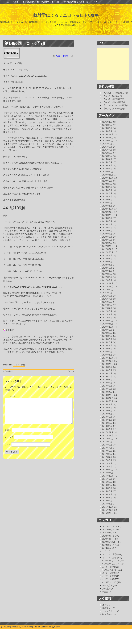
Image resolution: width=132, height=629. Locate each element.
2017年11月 (107, 435)
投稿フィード (108, 608)
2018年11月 (107, 398)
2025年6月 (107, 153)
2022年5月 (107, 268)
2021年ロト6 (108, 530)
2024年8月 (107, 184)
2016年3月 (107, 497)
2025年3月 (107, 162)
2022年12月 (107, 246)
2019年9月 (107, 367)
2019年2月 (107, 389)
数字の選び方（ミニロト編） (77, 2)
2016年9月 (107, 479)
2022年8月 (107, 258)
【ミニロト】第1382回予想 (115, 105)
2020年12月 (107, 321)
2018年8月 (107, 407)
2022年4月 (107, 271)
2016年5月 (107, 491)
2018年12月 (107, 395)
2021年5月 (107, 305)
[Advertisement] (114, 64)
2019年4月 (107, 383)
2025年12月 (107, 134)
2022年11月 (107, 249)
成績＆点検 (107, 585)
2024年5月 (107, 193)
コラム (105, 551)
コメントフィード (110, 611)
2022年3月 (107, 274)
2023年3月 (107, 237)
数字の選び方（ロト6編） (49, 2)
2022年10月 (107, 252)
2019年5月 (107, 380)
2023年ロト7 (110, 582)
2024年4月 (107, 196)
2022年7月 (107, 262)
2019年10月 (107, 364)
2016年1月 (107, 504)
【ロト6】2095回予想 (113, 96)
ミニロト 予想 (109, 554)
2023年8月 (107, 221)
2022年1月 (107, 280)
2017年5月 (107, 454)
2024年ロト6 (108, 545)
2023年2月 (107, 240)
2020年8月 (107, 333)
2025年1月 (107, 168)
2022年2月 (107, 277)
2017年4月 (107, 457)
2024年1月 (107, 206)
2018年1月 (107, 429)
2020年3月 (107, 348)
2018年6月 (107, 414)
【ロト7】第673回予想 (113, 99)
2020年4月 (107, 345)
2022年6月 (107, 265)
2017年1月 (107, 466)
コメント (10, 396)
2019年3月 (107, 386)
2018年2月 (107, 426)
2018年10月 (107, 401)
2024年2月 (107, 203)
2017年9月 (107, 442)
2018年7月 (107, 411)
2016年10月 (107, 476)
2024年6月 (107, 190)
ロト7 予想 (108, 576)
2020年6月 (107, 339)
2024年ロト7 (108, 548)
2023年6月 (107, 227)
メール (9, 437)
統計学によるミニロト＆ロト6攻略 (66, 15)
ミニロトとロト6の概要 (23, 2)
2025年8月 (107, 147)
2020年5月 (107, 342)
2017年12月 (107, 432)
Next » (71, 371)
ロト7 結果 (108, 579)
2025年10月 (107, 141)
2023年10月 (107, 215)
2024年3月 (107, 200)
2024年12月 (107, 172)
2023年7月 (107, 224)
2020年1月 (107, 355)
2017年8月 (107, 445)
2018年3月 (107, 423)
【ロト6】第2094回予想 (114, 102)
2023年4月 (107, 234)
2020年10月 (107, 327)
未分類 (105, 592)
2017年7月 (107, 448)
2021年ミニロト (109, 526)
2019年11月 (107, 361)
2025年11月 (107, 137)
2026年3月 (107, 125)
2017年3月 (107, 460)
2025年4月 (107, 159)
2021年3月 (107, 311)
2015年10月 (107, 513)
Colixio (57, 627)
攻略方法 (106, 588)
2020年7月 (107, 336)
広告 (95, 2)
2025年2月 (107, 165)
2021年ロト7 (108, 533)
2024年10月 (107, 178)
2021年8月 (107, 296)
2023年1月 (107, 243)
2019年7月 (107, 373)
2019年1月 (107, 392)
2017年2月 (107, 463)
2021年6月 (107, 302)
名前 (8, 430)
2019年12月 (107, 358)
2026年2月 (107, 128)
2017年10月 (107, 438)
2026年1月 (107, 131)
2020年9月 (107, 330)
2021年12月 (107, 283)
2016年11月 (107, 473)
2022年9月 (107, 255)
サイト (8, 444)
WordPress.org (109, 614)
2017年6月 (107, 451)
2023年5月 (107, 231)
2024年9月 (107, 181)
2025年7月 (107, 150)
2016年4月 (107, 494)
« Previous (8, 371)
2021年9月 (107, 293)
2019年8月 (107, 370)
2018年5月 (107, 417)
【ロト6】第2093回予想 (114, 108)
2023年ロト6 (110, 570)
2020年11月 (107, 324)
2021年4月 (107, 308)
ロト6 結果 (108, 573)
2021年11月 (107, 286)
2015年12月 (107, 507)
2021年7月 (107, 299)
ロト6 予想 (19, 365)
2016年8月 (107, 482)
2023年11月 (107, 212)
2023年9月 (107, 218)
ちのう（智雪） (63, 56)
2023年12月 (107, 209)
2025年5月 (107, 156)
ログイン (106, 605)
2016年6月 (107, 488)
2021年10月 (107, 290)
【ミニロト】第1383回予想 (115, 93)
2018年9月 (107, 404)
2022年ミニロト (111, 561)
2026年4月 (107, 122)
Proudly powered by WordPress (16, 627)
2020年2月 (107, 352)
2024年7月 (107, 187)
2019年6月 (107, 376)
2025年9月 (107, 144)
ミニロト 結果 (109, 557)
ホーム (6, 2)
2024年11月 (107, 175)
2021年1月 (107, 317)
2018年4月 (107, 420)
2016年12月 (107, 470)
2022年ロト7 (108, 539)
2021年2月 (107, 314)
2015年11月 (107, 510)
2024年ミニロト (109, 542)
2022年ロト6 (108, 536)
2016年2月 (107, 501)
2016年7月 (107, 485)
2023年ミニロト (111, 564)
